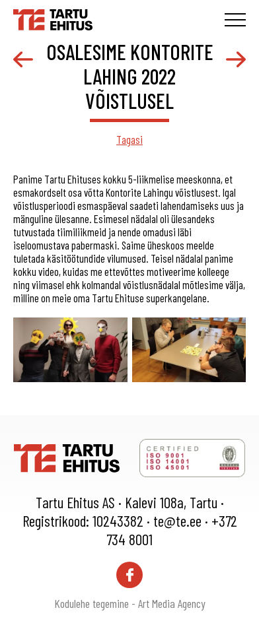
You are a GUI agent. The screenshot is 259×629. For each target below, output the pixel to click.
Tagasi (129, 139)
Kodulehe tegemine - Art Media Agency (129, 603)
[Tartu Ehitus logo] (52, 18)
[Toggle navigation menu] (235, 19)
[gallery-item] (70, 349)
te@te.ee (177, 521)
